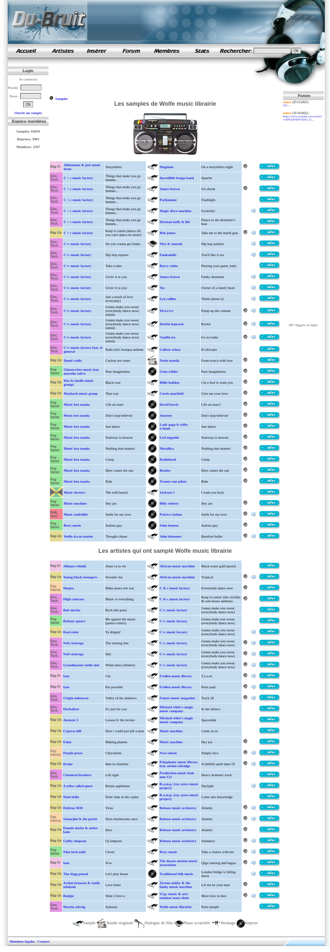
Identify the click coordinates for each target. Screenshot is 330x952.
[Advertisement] (167, 76)
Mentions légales (22, 941)
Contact (44, 941)
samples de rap (26, 51)
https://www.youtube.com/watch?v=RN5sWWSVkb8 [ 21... (302, 118)
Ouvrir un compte (28, 113)
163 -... (287, 105)
